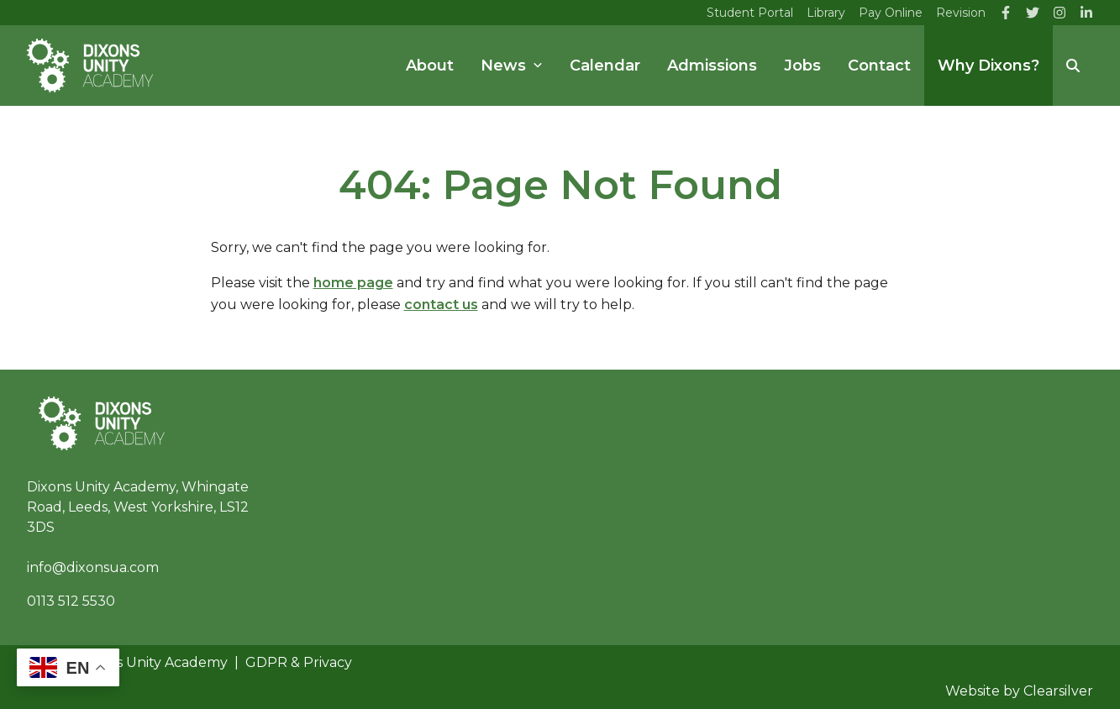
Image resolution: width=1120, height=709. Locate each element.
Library (826, 12)
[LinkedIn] (1086, 12)
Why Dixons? (988, 65)
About (430, 65)
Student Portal (750, 12)
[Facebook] (1005, 12)
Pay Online (891, 12)
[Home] (90, 65)
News (512, 65)
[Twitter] (1032, 12)
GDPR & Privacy (298, 662)
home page (353, 283)
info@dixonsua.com (93, 567)
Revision (961, 12)
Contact (879, 65)
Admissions (712, 65)
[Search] (1073, 65)
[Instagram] (1059, 12)
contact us (441, 304)
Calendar (605, 65)
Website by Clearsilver (1019, 691)
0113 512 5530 (71, 601)
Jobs (802, 65)
